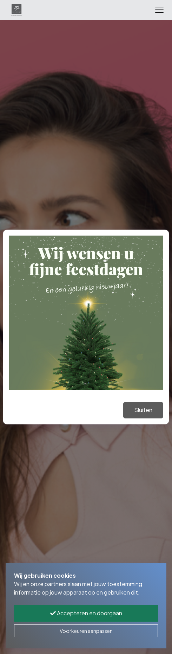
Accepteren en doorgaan (86, 613)
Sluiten (143, 409)
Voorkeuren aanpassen (86, 631)
